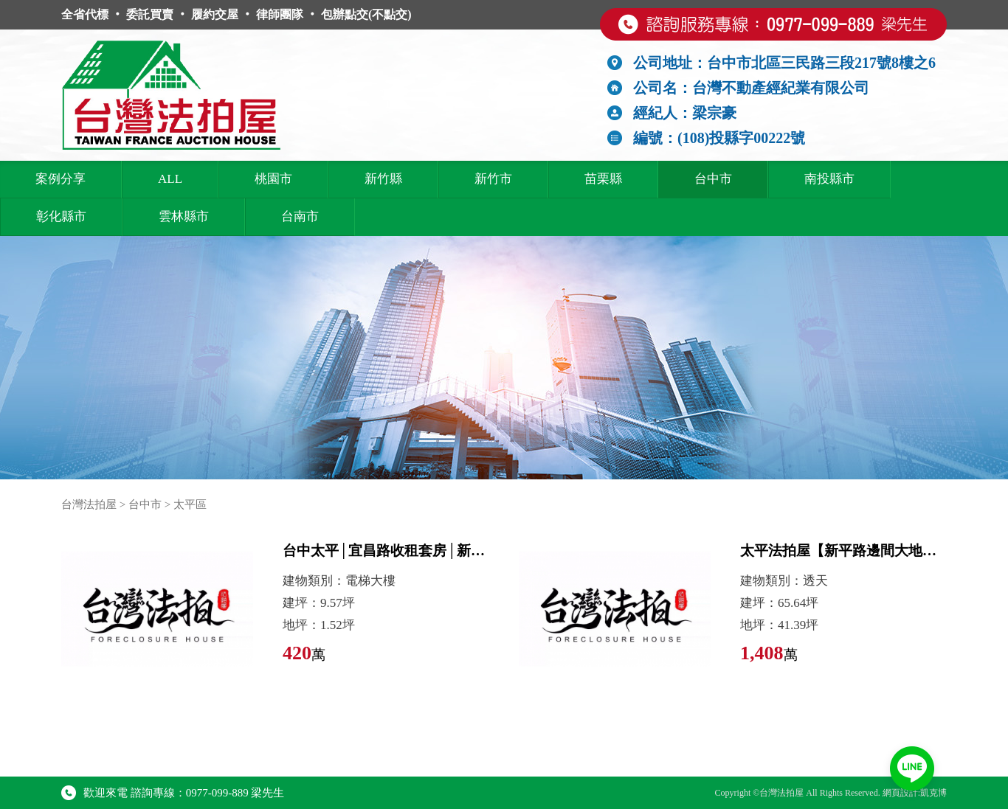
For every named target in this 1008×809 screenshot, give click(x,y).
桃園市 (273, 179)
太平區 (190, 504)
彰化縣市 (61, 216)
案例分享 (60, 179)
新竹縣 (383, 179)
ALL (170, 179)
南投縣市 (829, 179)
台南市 (300, 216)
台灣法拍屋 (89, 504)
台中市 (713, 179)
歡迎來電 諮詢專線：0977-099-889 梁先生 (173, 792)
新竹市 (493, 179)
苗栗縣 (603, 179)
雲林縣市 (184, 216)
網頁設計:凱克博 (915, 793)
